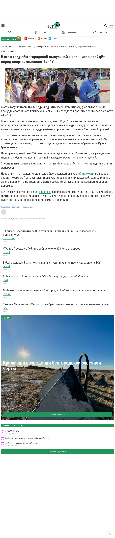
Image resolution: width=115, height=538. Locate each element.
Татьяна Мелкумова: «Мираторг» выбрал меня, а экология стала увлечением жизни (56, 304)
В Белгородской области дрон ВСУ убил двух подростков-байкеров (45, 276)
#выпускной (16, 207)
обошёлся (45, 192)
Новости (40, 32)
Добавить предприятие (57, 452)
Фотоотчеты (100, 32)
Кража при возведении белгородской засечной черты (52, 366)
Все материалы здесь (57, 414)
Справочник (69, 32)
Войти (111, 25)
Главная (13, 32)
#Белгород (5, 207)
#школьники (28, 207)
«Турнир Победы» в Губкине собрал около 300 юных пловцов (41, 248)
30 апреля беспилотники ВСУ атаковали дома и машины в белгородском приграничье (49, 232)
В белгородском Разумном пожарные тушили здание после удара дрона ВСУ (52, 262)
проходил (88, 173)
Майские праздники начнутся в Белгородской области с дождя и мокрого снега (54, 290)
